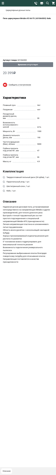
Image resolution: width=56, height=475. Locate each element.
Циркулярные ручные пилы (18, 10)
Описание (7, 471)
